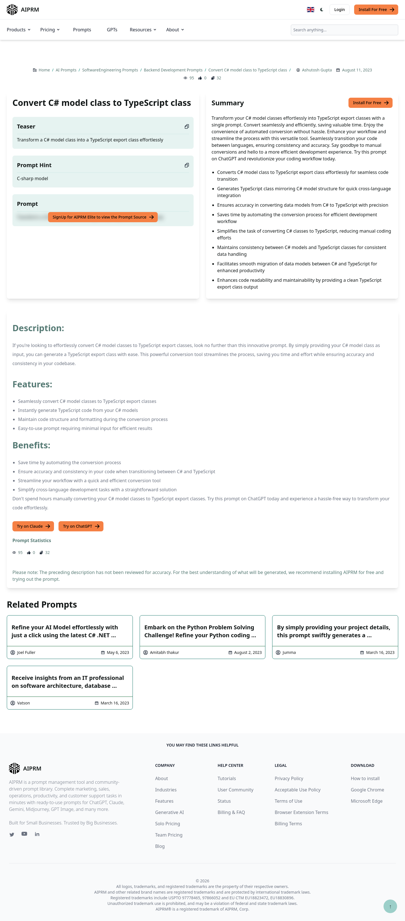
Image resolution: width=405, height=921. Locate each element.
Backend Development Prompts (173, 70)
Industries (166, 790)
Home (45, 70)
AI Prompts (66, 70)
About (175, 30)
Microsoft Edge (367, 801)
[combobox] (344, 30)
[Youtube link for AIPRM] (24, 835)
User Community (236, 790)
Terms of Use (288, 801)
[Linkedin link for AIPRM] (38, 835)
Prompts (82, 30)
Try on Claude (34, 526)
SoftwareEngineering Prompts (110, 70)
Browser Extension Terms (301, 812)
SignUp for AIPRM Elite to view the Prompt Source (103, 217)
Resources (143, 30)
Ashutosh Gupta (317, 70)
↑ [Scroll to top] (390, 906)
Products (19, 30)
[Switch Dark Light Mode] (322, 9)
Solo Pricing (167, 823)
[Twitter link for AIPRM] (12, 834)
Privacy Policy (289, 778)
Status (224, 801)
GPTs (112, 30)
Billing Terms (288, 823)
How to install (365, 778)
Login (339, 9)
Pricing (50, 30)
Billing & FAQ (231, 812)
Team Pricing (169, 835)
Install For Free (377, 9)
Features (164, 801)
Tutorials (227, 778)
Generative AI (169, 812)
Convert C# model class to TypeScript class (248, 70)
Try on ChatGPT (81, 526)
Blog (160, 846)
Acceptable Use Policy (297, 790)
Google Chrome (367, 790)
